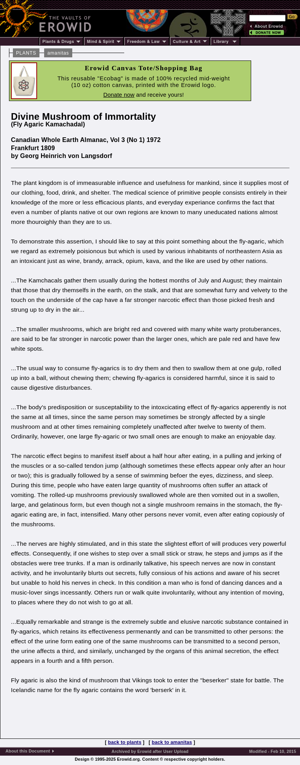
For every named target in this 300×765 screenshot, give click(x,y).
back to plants (124, 742)
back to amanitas (172, 742)
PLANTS (26, 53)
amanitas (58, 53)
